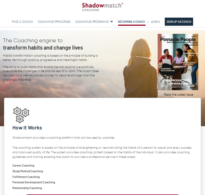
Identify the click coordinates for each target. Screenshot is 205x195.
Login (155, 22)
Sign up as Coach (179, 21)
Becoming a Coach (131, 21)
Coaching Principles (54, 22)
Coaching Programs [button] (94, 22)
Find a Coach (22, 22)
